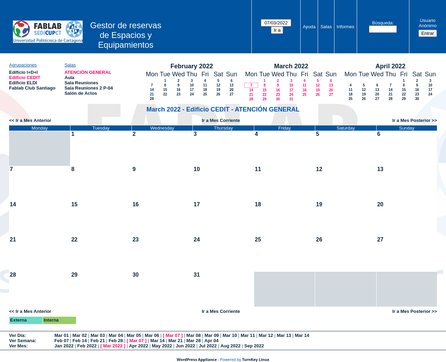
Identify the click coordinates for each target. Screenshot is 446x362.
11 (205, 85)
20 (232, 90)
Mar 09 (211, 335)
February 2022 (192, 66)
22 (165, 94)
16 (178, 90)
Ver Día (16, 335)
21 (152, 94)
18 (205, 90)
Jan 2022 (64, 345)
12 (218, 85)
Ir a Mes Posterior (411, 120)
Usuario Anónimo (428, 23)
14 (152, 90)
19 (218, 90)
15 (165, 90)
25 (205, 94)
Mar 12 (266, 335)
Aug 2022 (230, 345)
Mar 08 (194, 335)
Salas (326, 26)
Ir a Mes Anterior (33, 120)
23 (178, 94)
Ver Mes (17, 345)
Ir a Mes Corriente (221, 120)
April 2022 (391, 66)
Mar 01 (61, 335)
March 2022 (291, 66)
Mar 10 (229, 335)
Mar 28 (194, 340)
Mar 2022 (113, 345)
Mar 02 (80, 335)
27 (232, 94)
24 (192, 94)
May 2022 (162, 345)
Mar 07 (173, 335)
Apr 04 (211, 340)
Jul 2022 (208, 345)
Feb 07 (61, 340)
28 (152, 99)
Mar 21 (175, 340)
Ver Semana (22, 340)
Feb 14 (80, 340)
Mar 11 (248, 335)
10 (192, 85)
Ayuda (309, 26)
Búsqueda (382, 22)
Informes (345, 26)
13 (232, 85)
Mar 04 (115, 335)
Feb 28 (115, 340)
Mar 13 (284, 335)
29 (264, 99)
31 (291, 99)
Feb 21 (98, 340)
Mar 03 (98, 335)
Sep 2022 (254, 345)
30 (278, 99)
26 (218, 94)
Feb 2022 (87, 345)
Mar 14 (302, 335)
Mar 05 (134, 335)
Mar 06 (152, 335)
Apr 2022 (138, 345)
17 (192, 90)
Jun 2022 (185, 345)
